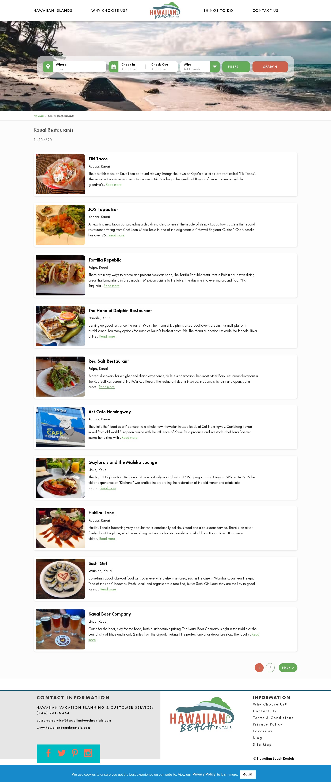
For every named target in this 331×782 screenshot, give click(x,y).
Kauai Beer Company (109, 614)
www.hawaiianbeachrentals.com (63, 727)
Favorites (263, 730)
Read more (114, 184)
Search (270, 66)
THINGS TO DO (218, 10)
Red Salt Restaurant (108, 361)
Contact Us (265, 10)
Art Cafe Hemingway (109, 412)
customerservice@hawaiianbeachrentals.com (74, 720)
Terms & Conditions (273, 717)
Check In (128, 64)
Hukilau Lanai (101, 513)
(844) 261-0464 (53, 712)
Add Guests (192, 69)
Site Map (262, 744)
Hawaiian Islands (53, 10)
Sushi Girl (97, 563)
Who (187, 64)
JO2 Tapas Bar (103, 209)
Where (61, 64)
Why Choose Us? (109, 10)
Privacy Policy (268, 724)
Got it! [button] (247, 774)
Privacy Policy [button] (204, 774)
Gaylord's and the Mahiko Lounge (122, 462)
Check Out (159, 64)
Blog (257, 737)
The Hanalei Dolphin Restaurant (120, 310)
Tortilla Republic (104, 260)
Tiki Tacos (98, 159)
